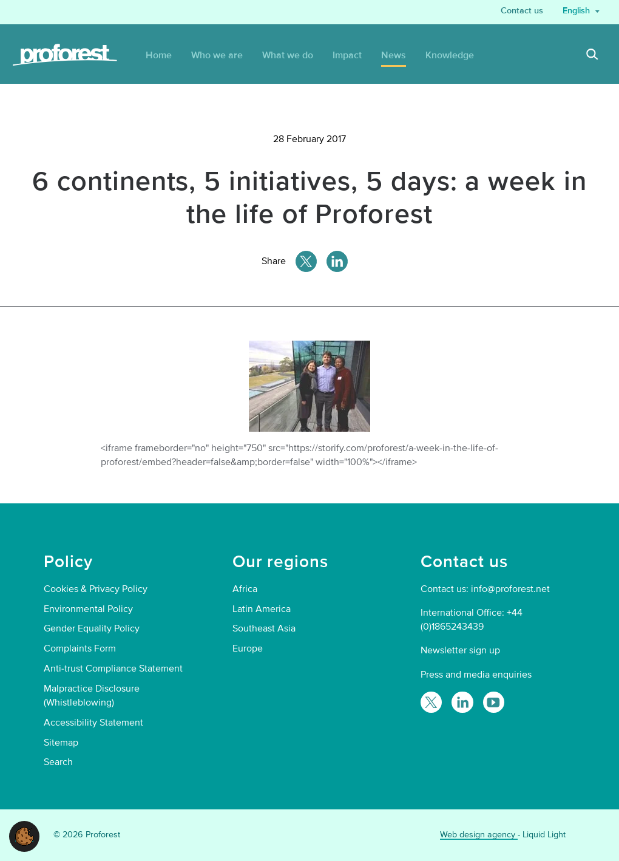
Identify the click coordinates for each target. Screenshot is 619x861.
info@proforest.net (510, 589)
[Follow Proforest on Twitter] (431, 702)
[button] (24, 835)
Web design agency (479, 834)
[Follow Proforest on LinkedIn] (462, 702)
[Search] (592, 56)
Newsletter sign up (460, 650)
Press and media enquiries (476, 675)
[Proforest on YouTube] (493, 702)
